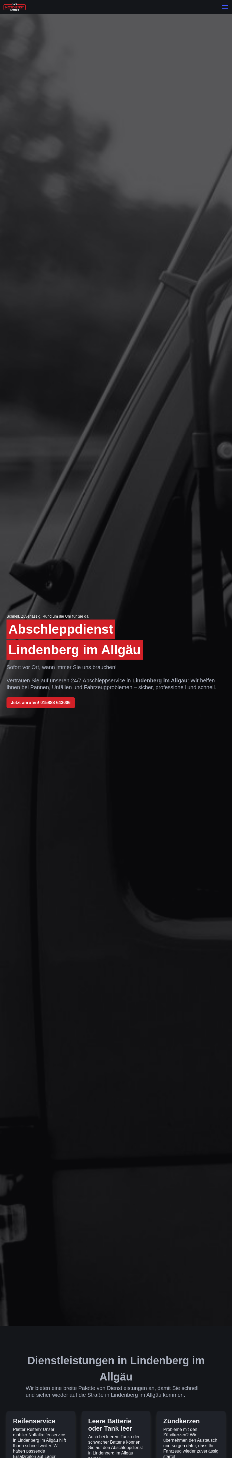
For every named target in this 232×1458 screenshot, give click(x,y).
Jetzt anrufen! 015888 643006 (41, 702)
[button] (225, 7)
